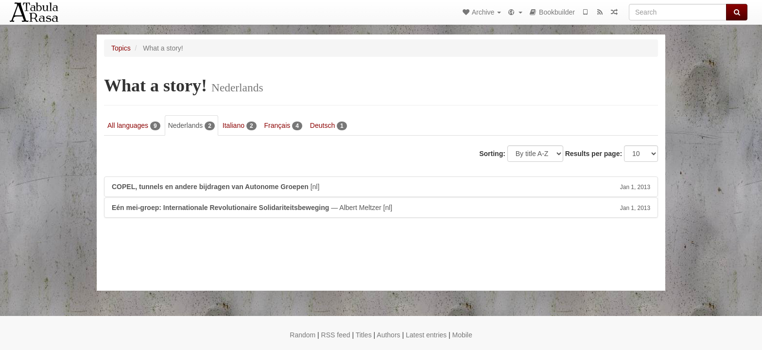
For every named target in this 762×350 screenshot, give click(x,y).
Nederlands (191, 126)
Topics (121, 48)
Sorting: (492, 154)
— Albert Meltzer (381, 207)
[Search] (678, 12)
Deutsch (328, 126)
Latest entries (426, 335)
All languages (133, 126)
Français (283, 126)
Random (302, 335)
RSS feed (335, 335)
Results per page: (593, 154)
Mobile (462, 335)
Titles (364, 335)
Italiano (240, 126)
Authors (388, 335)
